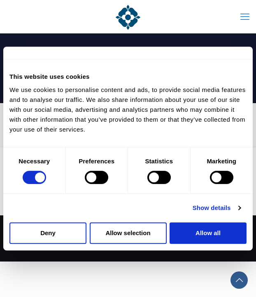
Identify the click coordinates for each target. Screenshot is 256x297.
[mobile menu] (245, 16)
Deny (48, 232)
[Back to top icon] (239, 280)
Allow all (208, 232)
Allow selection (127, 232)
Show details (212, 207)
